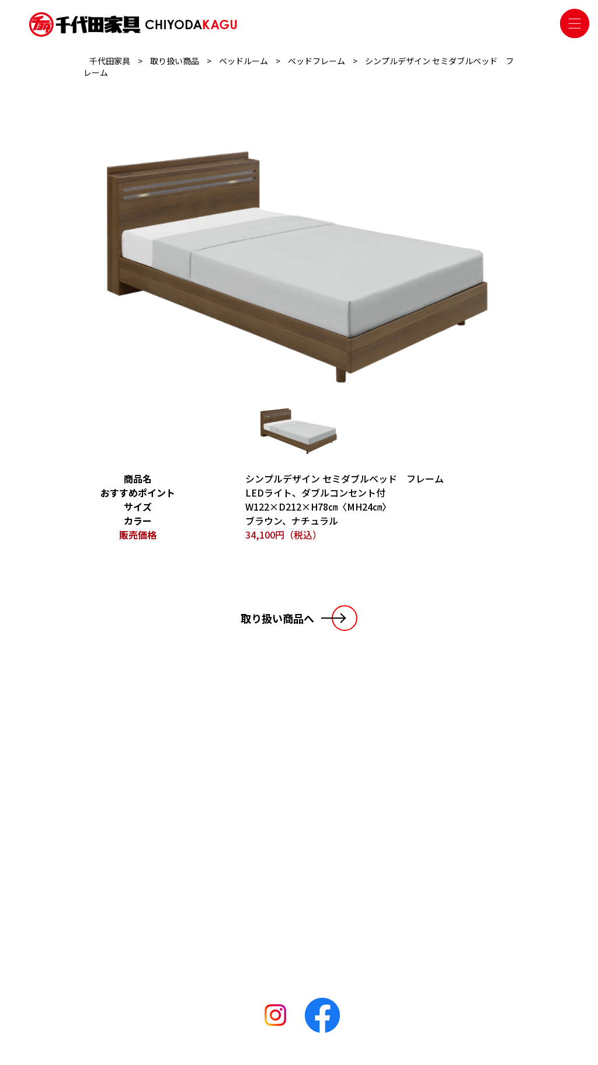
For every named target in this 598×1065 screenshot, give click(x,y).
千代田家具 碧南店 (315, 905)
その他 (189, 921)
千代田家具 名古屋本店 (323, 839)
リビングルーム (205, 839)
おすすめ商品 (201, 905)
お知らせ (122, 845)
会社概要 (122, 883)
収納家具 (193, 888)
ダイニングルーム (209, 872)
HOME (118, 827)
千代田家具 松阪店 (315, 872)
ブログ (118, 864)
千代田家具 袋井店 (315, 856)
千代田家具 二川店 (315, 888)
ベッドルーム (201, 856)
